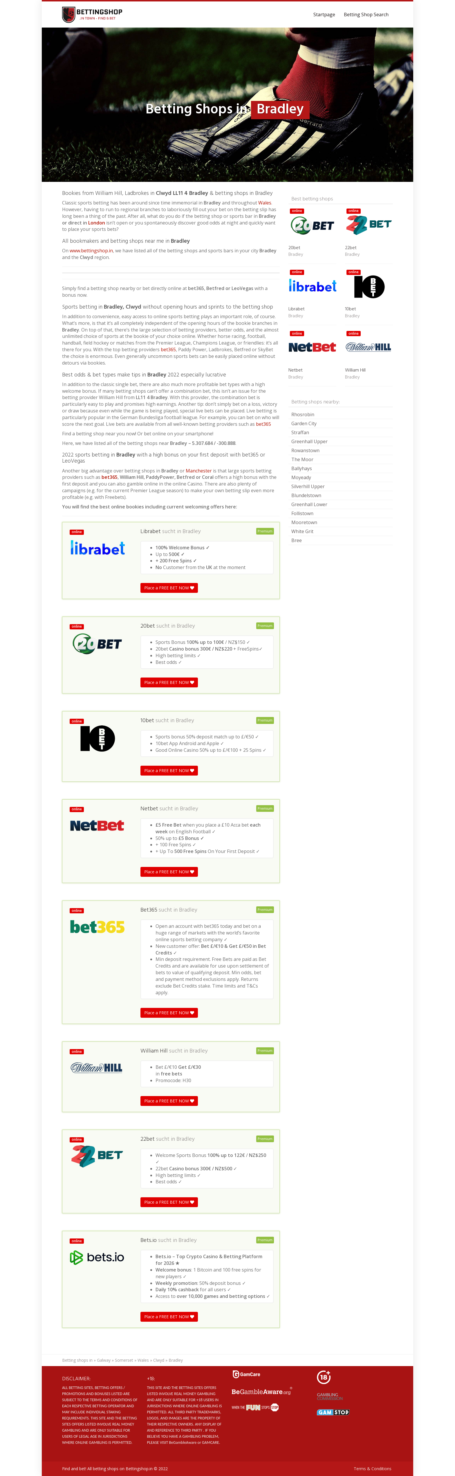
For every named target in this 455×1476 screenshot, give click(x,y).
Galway (104, 1360)
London (97, 223)
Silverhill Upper (308, 486)
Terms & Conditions (372, 1468)
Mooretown (304, 522)
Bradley (192, 531)
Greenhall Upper (309, 441)
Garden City (304, 423)
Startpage (324, 14)
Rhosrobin (302, 414)
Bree (296, 540)
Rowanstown (305, 450)
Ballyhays (301, 468)
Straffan (300, 432)
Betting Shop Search (366, 14)
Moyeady (301, 477)
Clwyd (158, 1360)
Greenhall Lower (309, 504)
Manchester (199, 471)
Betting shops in (77, 1360)
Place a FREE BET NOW (169, 588)
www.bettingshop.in (91, 250)
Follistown (302, 513)
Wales (264, 203)
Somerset (124, 1360)
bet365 (168, 349)
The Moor (302, 459)
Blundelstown (306, 495)
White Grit (302, 531)
